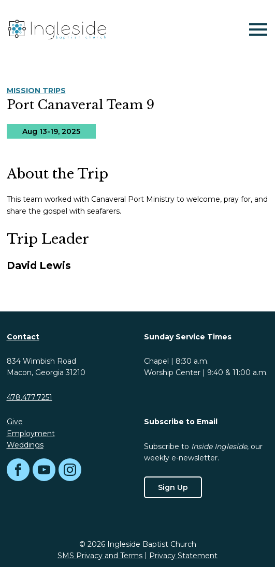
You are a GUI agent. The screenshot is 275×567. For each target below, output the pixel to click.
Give (15, 421)
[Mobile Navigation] (255, 29)
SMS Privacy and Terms (99, 555)
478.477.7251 (29, 397)
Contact (23, 336)
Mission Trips (36, 90)
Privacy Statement (183, 555)
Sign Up (173, 487)
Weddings (25, 445)
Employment (31, 433)
